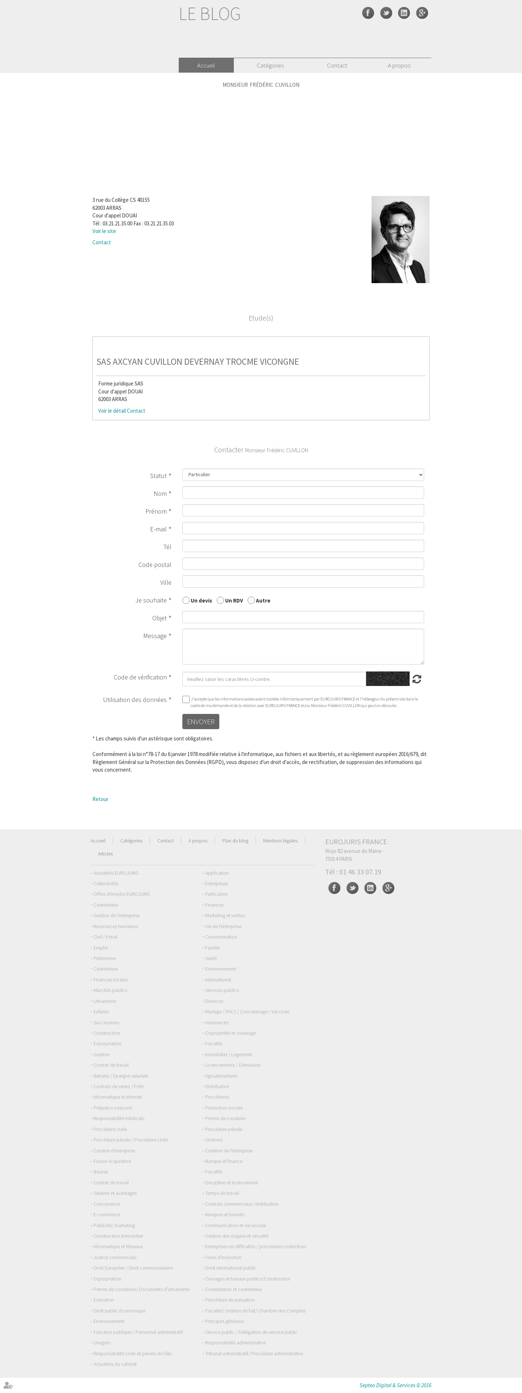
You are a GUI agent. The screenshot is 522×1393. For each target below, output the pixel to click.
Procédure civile (110, 1129)
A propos (399, 65)
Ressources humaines (116, 926)
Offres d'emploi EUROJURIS (122, 894)
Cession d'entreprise (114, 1150)
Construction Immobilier (118, 1236)
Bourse (101, 1171)
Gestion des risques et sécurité (236, 1236)
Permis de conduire (225, 1118)
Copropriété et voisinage (230, 1033)
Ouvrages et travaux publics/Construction (247, 1278)
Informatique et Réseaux (118, 1246)
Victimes (214, 1139)
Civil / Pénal (105, 937)
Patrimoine (105, 958)
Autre (263, 600)
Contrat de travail (111, 1065)
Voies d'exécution (223, 1257)
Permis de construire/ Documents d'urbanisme (142, 1289)
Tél (167, 547)
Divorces (214, 1001)
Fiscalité (213, 1043)
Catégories (270, 65)
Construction (107, 1033)
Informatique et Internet (118, 1097)
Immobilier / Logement (228, 1054)
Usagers (102, 1342)
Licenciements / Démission (233, 1065)
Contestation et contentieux (233, 1289)
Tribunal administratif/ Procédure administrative (254, 1353)
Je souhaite (151, 600)
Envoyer (201, 721)
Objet (159, 618)
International (218, 979)
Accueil (206, 65)
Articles (105, 853)
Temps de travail (222, 1193)
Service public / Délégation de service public (251, 1332)
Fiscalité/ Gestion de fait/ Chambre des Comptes (255, 1310)
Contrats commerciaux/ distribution (241, 1204)
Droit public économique (119, 1310)
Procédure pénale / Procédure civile (131, 1139)
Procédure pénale (223, 1129)
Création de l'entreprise (229, 1150)
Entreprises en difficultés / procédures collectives (255, 1246)
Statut (158, 475)
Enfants (101, 1011)
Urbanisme (105, 1001)
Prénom (156, 511)
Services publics (222, 990)
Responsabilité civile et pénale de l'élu (132, 1353)
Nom (160, 493)
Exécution (104, 1299)
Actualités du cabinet (115, 1364)
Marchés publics (110, 990)
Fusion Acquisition (112, 1161)
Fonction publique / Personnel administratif (138, 1332)
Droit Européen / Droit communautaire (133, 1268)
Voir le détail (112, 410)
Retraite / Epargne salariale (121, 1076)
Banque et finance (224, 1161)
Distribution (217, 1086)
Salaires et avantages (115, 1193)
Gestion (101, 1054)
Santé (211, 958)
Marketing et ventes (225, 915)
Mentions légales (280, 840)
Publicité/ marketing (114, 1225)
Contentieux (106, 905)
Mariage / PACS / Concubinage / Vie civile (247, 1011)
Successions (106, 1022)
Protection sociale (224, 1107)
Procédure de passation (230, 1299)
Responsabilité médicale (119, 1118)
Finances (214, 905)
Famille (212, 947)
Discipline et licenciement (231, 1182)
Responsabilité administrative (235, 1342)
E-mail (158, 529)
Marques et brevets (224, 1214)
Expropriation (107, 1043)
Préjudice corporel (113, 1107)
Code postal (154, 564)
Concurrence (107, 1204)
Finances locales (111, 979)
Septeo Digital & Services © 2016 (395, 1385)
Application (217, 873)
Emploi (101, 947)
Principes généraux (224, 1321)
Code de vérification (140, 677)
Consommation (221, 937)
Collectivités (106, 883)
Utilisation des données (135, 699)
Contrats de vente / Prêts (119, 1086)
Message (155, 636)
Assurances (216, 1022)
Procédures (217, 1097)
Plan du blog (235, 840)
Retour (100, 799)
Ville (165, 582)
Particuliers (216, 894)
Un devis (201, 600)
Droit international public (230, 1268)
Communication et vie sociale (235, 1225)
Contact (337, 65)
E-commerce (107, 1214)
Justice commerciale (115, 1257)
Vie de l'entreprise (223, 926)
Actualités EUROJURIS (116, 873)
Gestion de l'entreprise (117, 915)
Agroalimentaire (221, 1076)
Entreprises (216, 883)
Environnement (220, 968)
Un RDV (234, 600)
